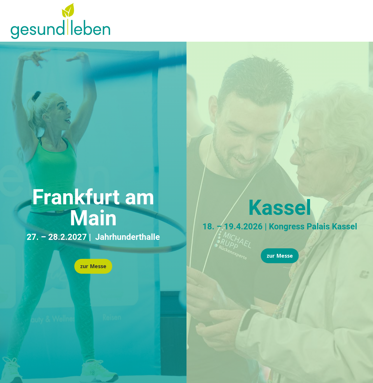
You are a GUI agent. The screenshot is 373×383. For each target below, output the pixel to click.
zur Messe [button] (93, 266)
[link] (60, 37)
